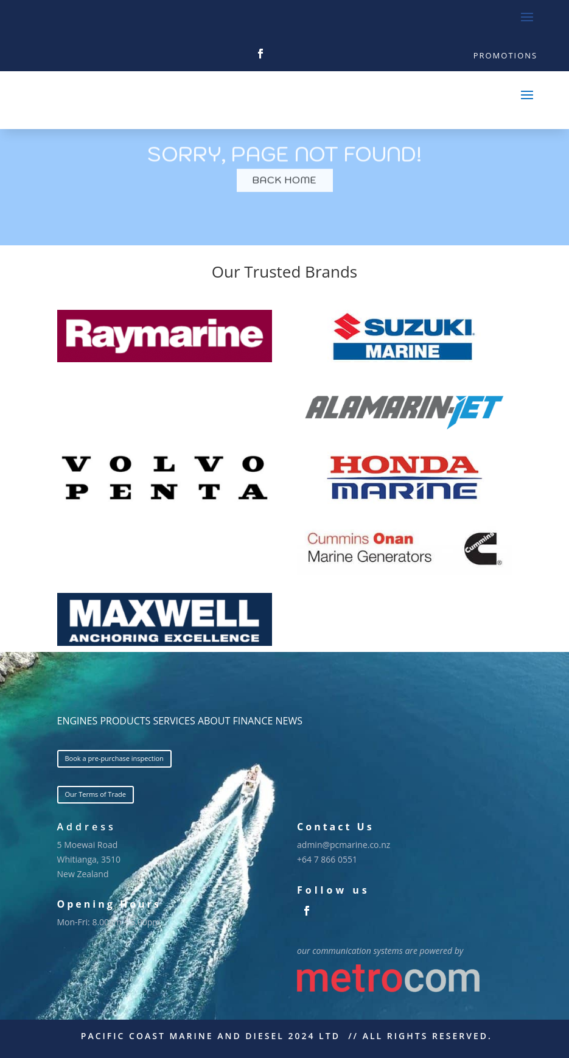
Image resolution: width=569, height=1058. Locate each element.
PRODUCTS (125, 720)
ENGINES (77, 720)
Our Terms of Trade (95, 794)
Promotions (505, 55)
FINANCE (252, 720)
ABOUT (214, 720)
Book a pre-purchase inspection (114, 758)
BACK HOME (285, 191)
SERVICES (174, 720)
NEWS (289, 720)
